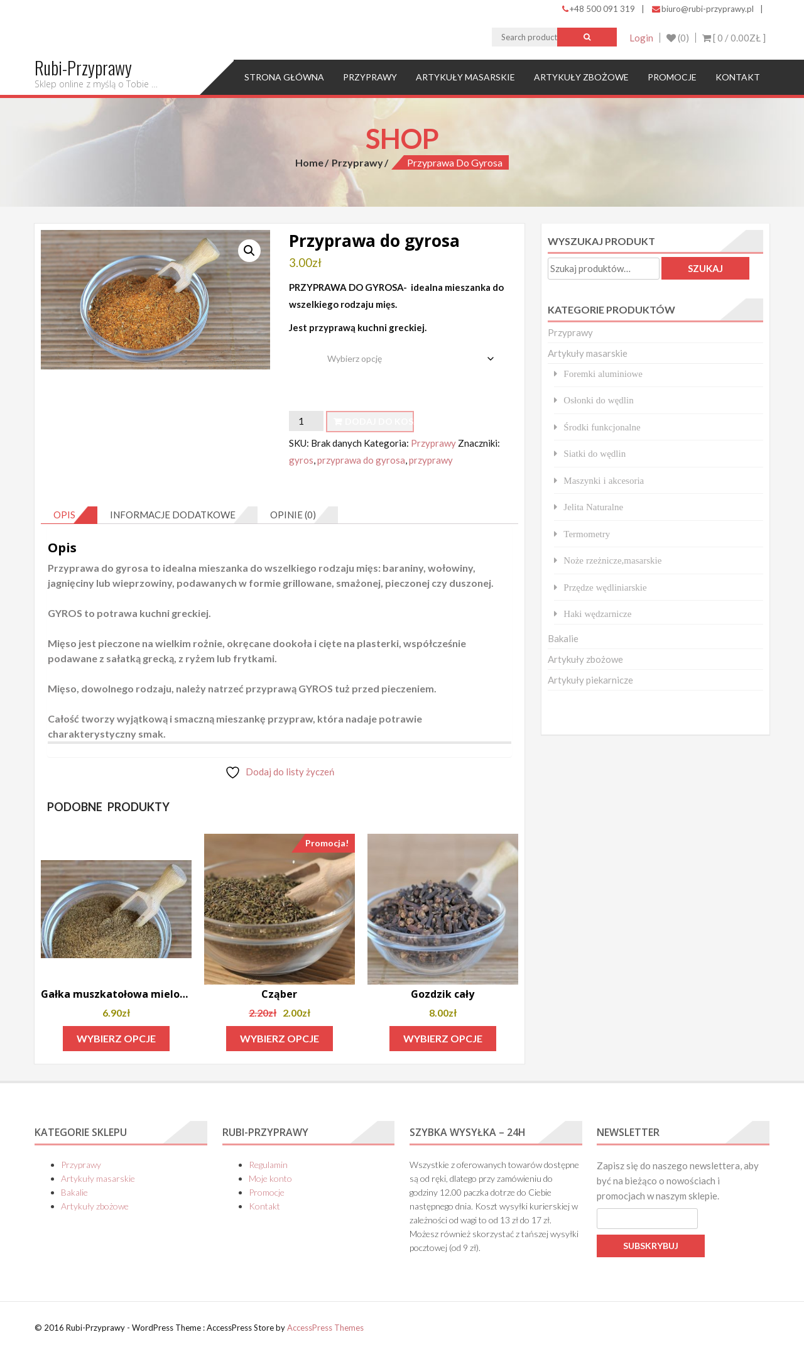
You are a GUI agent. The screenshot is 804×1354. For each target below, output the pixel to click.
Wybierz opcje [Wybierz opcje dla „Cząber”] (279, 1038)
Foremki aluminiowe (603, 373)
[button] (249, 250)
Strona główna (284, 77)
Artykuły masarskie (465, 77)
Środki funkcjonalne (601, 427)
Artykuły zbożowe (581, 77)
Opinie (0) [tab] (293, 514)
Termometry (586, 533)
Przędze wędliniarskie (604, 587)
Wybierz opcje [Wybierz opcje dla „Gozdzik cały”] (442, 1038)
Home (309, 162)
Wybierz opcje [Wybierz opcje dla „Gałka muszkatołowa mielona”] (116, 1038)
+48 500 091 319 (598, 9)
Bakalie (563, 638)
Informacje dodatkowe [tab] (173, 514)
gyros (301, 460)
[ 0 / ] (734, 37)
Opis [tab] (64, 514)
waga (301, 349)
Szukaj (705, 268)
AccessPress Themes (325, 1328)
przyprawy (431, 460)
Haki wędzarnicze (597, 613)
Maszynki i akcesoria (603, 480)
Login (641, 37)
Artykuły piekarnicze (590, 679)
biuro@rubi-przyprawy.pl (703, 9)
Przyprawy (370, 77)
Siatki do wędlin (594, 453)
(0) (677, 38)
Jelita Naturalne (593, 506)
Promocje (672, 77)
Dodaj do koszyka (379, 421)
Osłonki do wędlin (598, 400)
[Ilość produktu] (306, 421)
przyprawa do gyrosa (361, 460)
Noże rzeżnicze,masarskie (612, 560)
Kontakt (737, 77)
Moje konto (270, 1178)
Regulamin (268, 1164)
